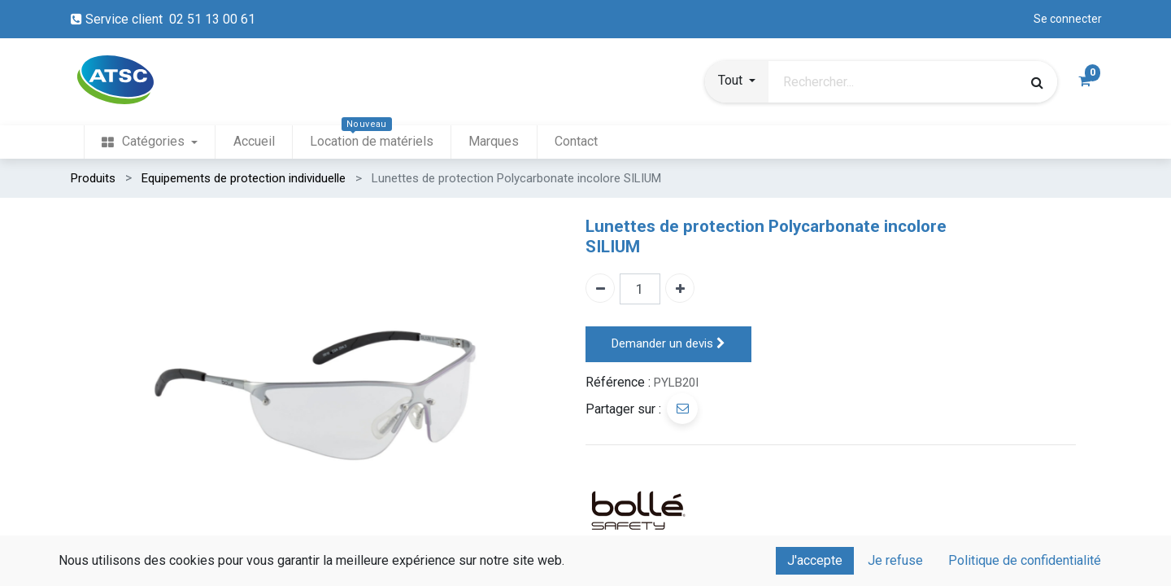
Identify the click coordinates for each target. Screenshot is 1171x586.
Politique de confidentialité (1024, 560)
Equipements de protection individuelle (243, 178)
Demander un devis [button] (668, 344)
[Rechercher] (1037, 82)
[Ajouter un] (679, 288)
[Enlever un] (600, 288)
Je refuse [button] (895, 560)
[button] (736, 82)
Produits (93, 178)
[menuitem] (150, 142)
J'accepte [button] (814, 560)
